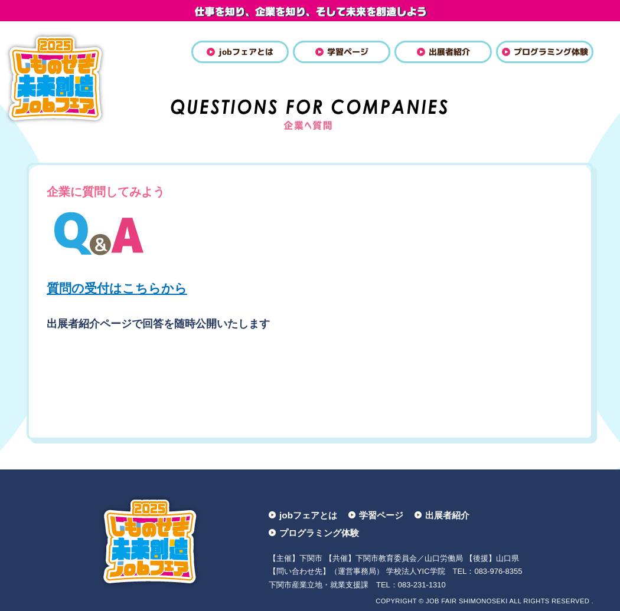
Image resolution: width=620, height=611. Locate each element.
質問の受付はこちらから (117, 288)
